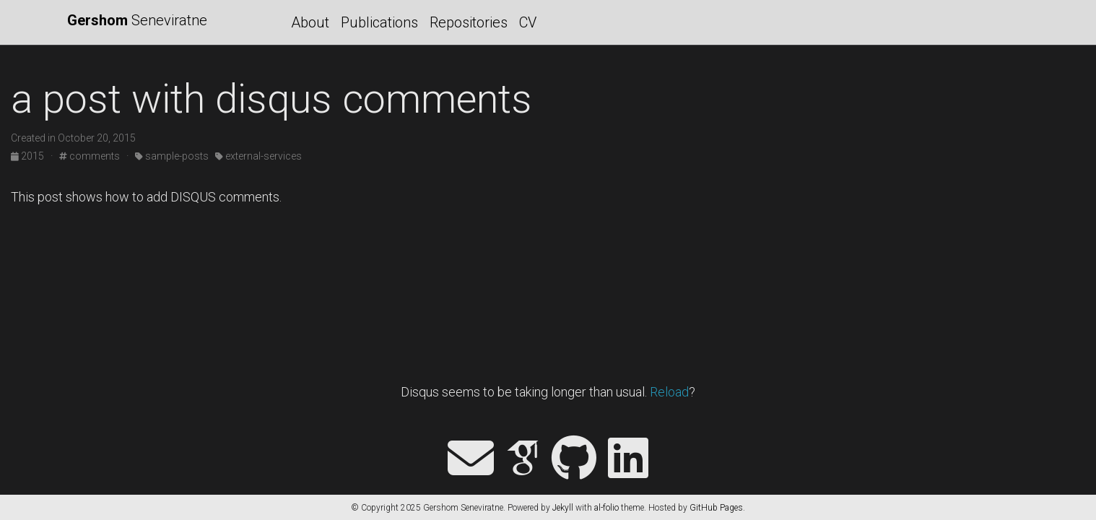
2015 (28, 156)
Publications (379, 22)
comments (89, 156)
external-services (258, 156)
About (310, 22)
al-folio (606, 508)
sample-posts (172, 156)
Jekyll (562, 508)
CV (527, 22)
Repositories (469, 22)
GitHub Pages (716, 508)
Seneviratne (137, 20)
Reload (669, 391)
